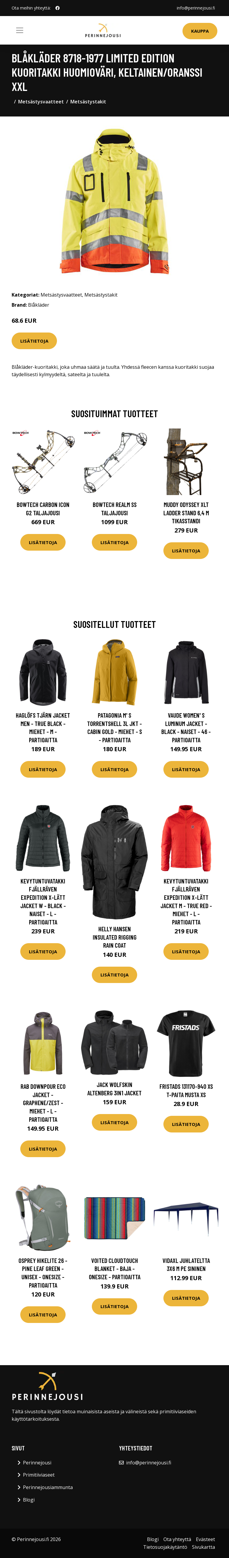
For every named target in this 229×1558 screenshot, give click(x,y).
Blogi (29, 1499)
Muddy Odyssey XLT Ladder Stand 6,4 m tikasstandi (186, 512)
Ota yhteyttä (177, 1539)
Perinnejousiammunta (48, 1487)
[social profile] (57, 8)
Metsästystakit (88, 101)
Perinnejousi (37, 1462)
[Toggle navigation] (20, 30)
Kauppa (200, 31)
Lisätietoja (34, 341)
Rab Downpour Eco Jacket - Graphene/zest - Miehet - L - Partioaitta (43, 1103)
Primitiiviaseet (39, 1475)
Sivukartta (203, 1547)
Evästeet (205, 1539)
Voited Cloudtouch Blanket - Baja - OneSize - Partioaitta (114, 1268)
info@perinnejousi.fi (196, 8)
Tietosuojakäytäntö (165, 1547)
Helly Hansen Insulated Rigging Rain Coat (115, 937)
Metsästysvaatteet (41, 101)
